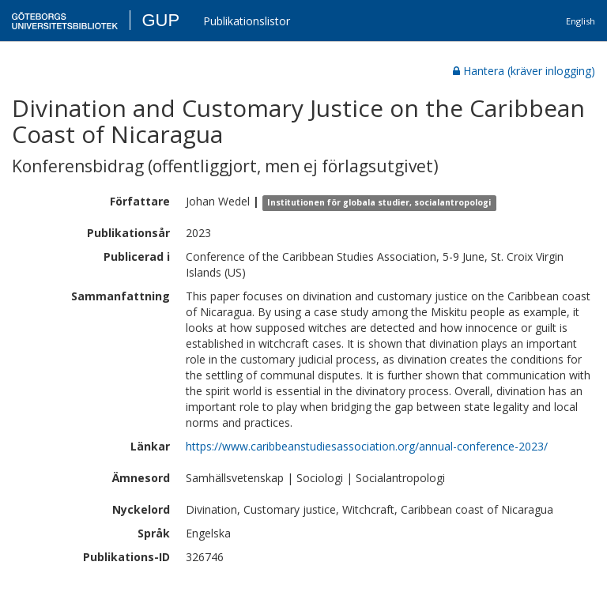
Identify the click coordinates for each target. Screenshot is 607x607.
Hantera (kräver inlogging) (524, 70)
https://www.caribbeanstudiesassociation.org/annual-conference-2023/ (367, 446)
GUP (160, 20)
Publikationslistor (246, 20)
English (580, 21)
